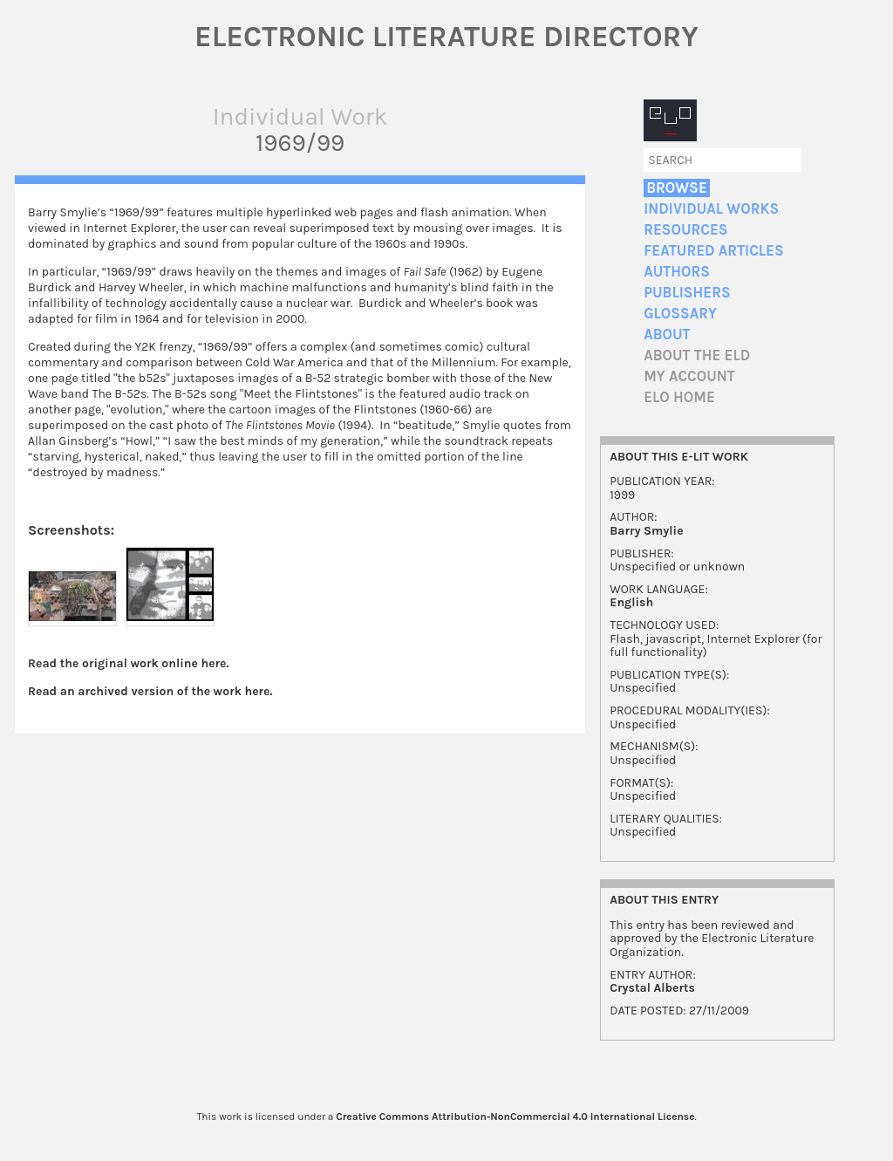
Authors (677, 271)
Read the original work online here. (128, 663)
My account (689, 376)
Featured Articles (713, 250)
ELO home (679, 397)
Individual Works (711, 209)
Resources (685, 230)
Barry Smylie (646, 530)
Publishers (687, 292)
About (667, 334)
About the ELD (697, 355)
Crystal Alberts (652, 987)
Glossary (680, 313)
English (631, 602)
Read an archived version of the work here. (150, 691)
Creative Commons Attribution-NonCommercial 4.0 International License (515, 1116)
